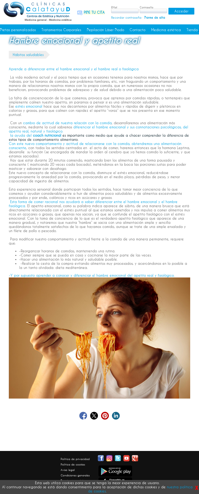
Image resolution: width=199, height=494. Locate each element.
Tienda (192, 30)
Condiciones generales (75, 475)
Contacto (137, 30)
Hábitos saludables (28, 55)
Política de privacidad (75, 459)
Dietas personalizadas (18, 30)
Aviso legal (68, 469)
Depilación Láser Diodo (105, 30)
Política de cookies (73, 464)
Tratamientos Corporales (61, 30)
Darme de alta (154, 17)
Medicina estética (166, 30)
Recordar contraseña (126, 17)
